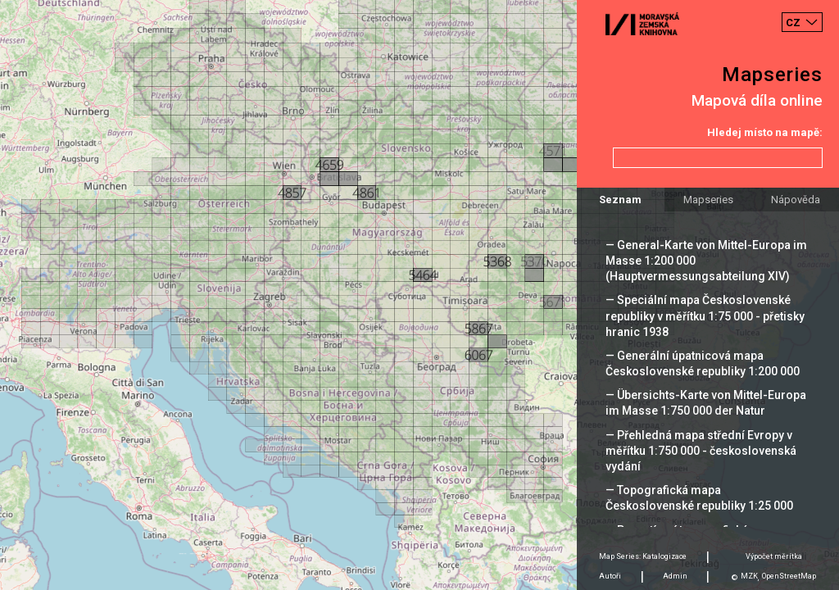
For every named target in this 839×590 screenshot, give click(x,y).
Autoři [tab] (610, 576)
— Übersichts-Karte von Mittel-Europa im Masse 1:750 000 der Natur (705, 402)
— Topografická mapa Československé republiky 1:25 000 (699, 497)
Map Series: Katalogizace (643, 556)
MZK (749, 576)
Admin (675, 576)
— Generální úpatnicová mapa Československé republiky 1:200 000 (702, 363)
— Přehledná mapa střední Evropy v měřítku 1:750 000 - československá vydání (700, 451)
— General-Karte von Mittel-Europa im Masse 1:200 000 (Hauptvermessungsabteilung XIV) (706, 260)
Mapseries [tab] (708, 199)
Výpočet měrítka (774, 556)
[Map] (419, 295)
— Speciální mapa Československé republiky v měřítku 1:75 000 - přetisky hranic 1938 (705, 315)
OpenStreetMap (789, 576)
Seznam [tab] (620, 199)
